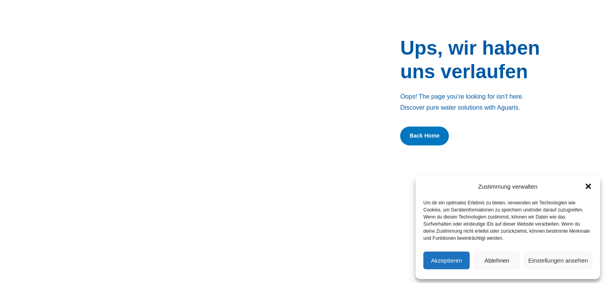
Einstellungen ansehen (558, 260)
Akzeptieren (446, 260)
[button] (588, 186)
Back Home (424, 135)
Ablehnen (496, 260)
